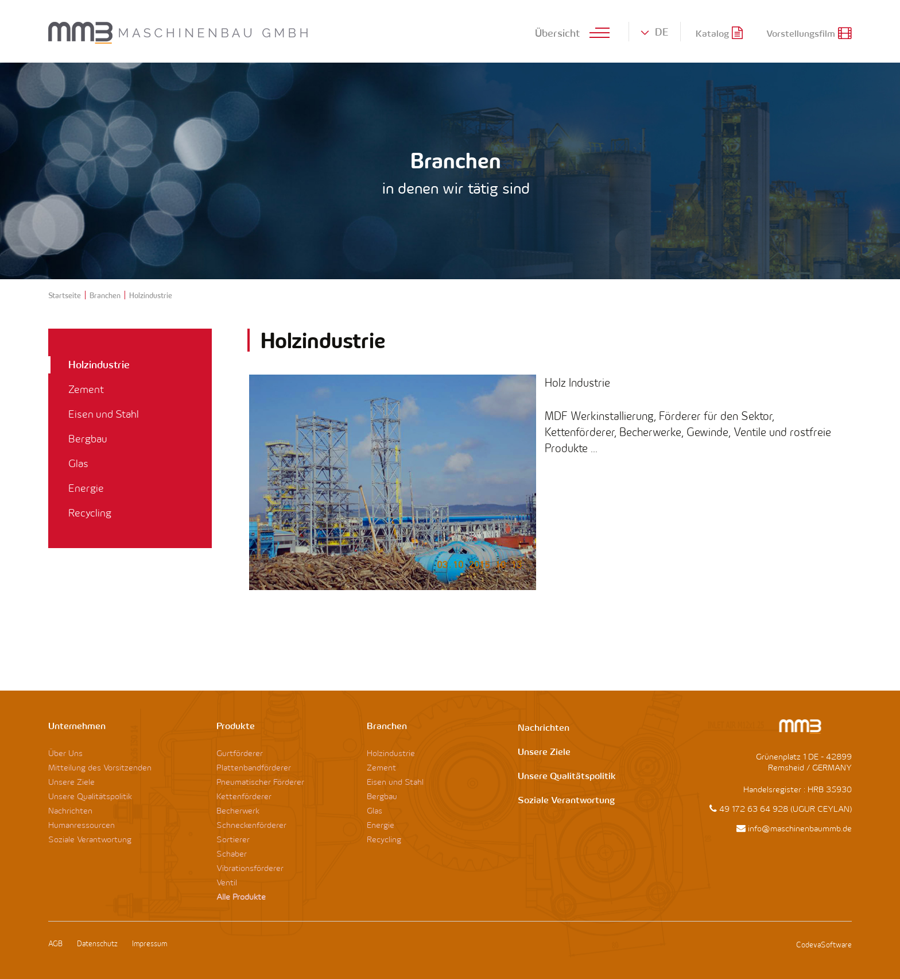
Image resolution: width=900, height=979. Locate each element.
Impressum (149, 943)
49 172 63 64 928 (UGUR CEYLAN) (785, 808)
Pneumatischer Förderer (260, 781)
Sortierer (233, 839)
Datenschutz (97, 943)
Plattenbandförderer (253, 767)
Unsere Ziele (71, 781)
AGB (55, 943)
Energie (86, 488)
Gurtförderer (239, 752)
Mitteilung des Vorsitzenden (100, 767)
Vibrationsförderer (250, 867)
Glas (78, 463)
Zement (86, 389)
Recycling (89, 512)
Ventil (226, 882)
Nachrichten (70, 810)
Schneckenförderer (251, 824)
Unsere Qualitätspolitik (90, 796)
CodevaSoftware (824, 944)
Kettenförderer (243, 796)
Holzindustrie (99, 364)
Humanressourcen (81, 824)
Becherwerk (237, 810)
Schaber (231, 853)
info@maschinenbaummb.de (800, 828)
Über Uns (65, 752)
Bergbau (87, 438)
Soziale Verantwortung (89, 839)
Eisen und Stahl (103, 414)
